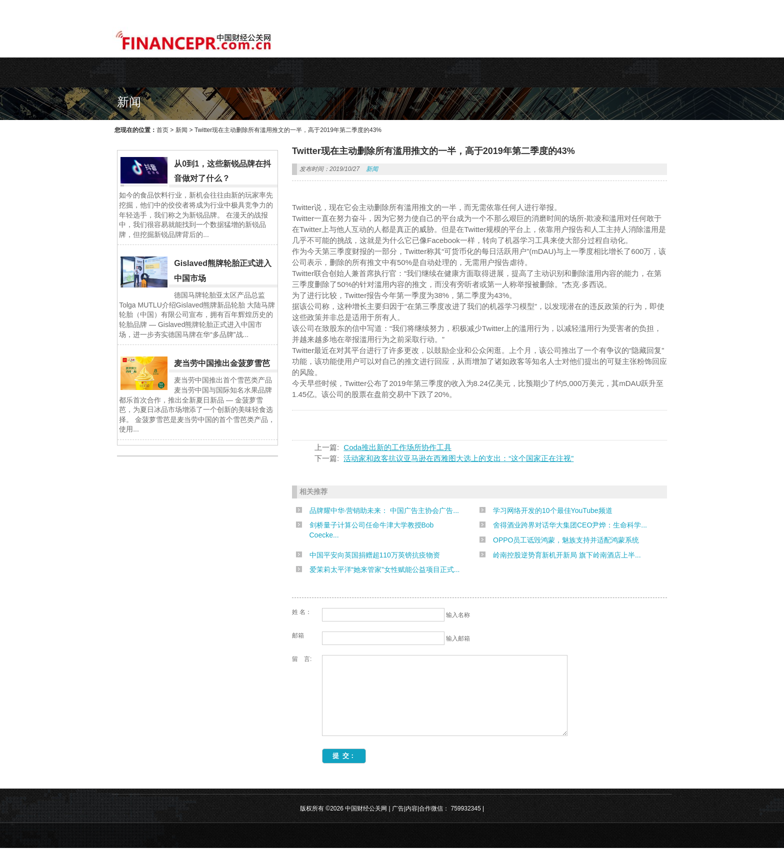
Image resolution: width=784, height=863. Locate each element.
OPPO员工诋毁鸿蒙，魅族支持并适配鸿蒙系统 (566, 540)
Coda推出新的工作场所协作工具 (398, 447)
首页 (162, 130)
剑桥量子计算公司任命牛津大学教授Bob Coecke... (372, 530)
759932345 (466, 823)
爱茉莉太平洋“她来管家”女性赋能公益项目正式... (385, 570)
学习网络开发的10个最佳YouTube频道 (552, 510)
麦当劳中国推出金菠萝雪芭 (222, 363)
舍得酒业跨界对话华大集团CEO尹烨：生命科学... (570, 525)
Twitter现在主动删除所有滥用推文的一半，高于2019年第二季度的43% (288, 130)
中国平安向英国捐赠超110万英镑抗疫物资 (375, 555)
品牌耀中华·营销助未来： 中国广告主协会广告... (384, 510)
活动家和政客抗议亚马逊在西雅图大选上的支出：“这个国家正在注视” (459, 458)
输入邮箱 (458, 638)
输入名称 (458, 615)
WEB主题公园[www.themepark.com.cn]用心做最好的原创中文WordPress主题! (216, 8)
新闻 (182, 130)
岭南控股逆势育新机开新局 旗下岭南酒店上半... (567, 555)
